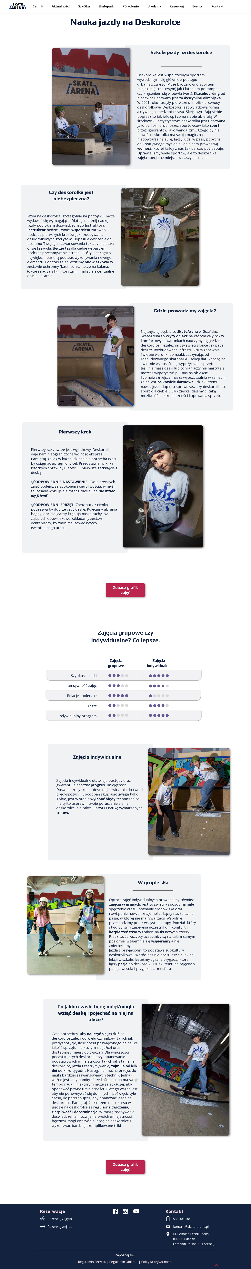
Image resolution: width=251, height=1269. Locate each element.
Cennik (38, 6)
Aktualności (61, 6)
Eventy (197, 6)
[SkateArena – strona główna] (17, 6)
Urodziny (154, 6)
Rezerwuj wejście (60, 1226)
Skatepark (106, 6)
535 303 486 (182, 1219)
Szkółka (84, 6)
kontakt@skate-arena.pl (191, 1226)
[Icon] (115, 1211)
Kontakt (217, 6)
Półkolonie (131, 6)
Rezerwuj (177, 6)
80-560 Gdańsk (184, 1239)
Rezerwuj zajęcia (60, 1219)
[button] (93, 1262)
